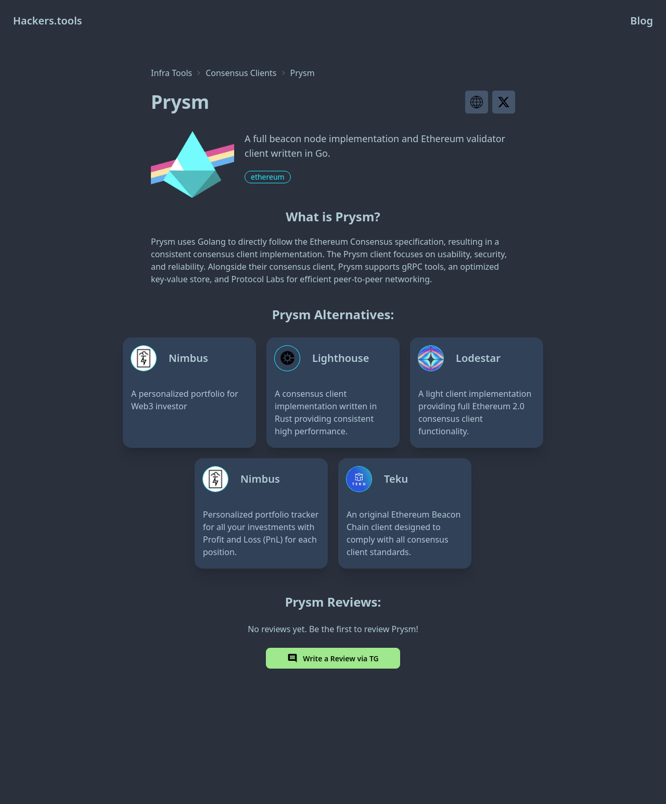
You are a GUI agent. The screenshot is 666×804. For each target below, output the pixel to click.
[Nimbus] (189, 392)
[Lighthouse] (333, 392)
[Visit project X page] (503, 102)
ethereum (268, 177)
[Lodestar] (476, 392)
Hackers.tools (47, 21)
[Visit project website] (476, 102)
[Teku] (404, 513)
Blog (641, 21)
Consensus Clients (241, 73)
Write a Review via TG (333, 658)
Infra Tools (171, 73)
